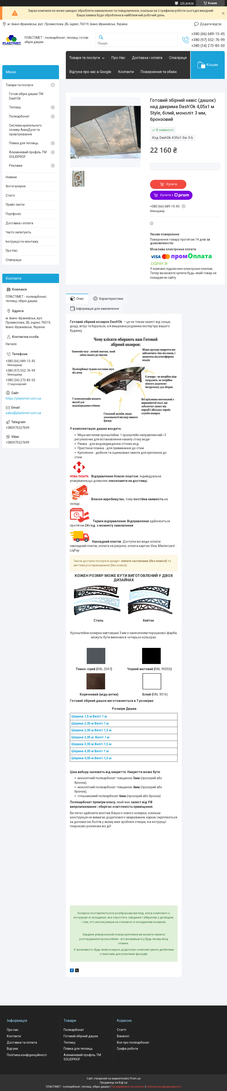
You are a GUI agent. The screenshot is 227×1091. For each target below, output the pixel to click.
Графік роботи (127, 1048)
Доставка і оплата (147, 58)
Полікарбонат (19, 116)
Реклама (15, 165)
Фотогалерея (16, 186)
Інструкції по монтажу (22, 241)
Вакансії (123, 1036)
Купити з (174, 195)
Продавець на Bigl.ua (113, 1082)
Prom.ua (135, 1078)
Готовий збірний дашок (81, 1036)
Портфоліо (13, 214)
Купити (171, 184)
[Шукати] (101, 37)
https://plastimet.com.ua (23, 398)
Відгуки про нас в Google (90, 72)
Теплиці (15, 107)
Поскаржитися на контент (127, 1086)
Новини (11, 177)
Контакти (126, 72)
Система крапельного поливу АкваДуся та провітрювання (25, 130)
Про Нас (118, 58)
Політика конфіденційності (27, 1055)
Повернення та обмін (159, 72)
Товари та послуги (84, 58)
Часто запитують (18, 232)
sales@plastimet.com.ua (23, 413)
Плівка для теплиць (23, 143)
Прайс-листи (15, 204)
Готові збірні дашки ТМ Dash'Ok (26, 96)
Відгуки (12, 1048)
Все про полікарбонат (133, 1042)
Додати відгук (211, 24)
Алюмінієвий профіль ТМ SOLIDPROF (28, 154)
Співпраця (178, 58)
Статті (10, 195)
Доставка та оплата (22, 1042)
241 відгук (187, 3)
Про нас (12, 1030)
